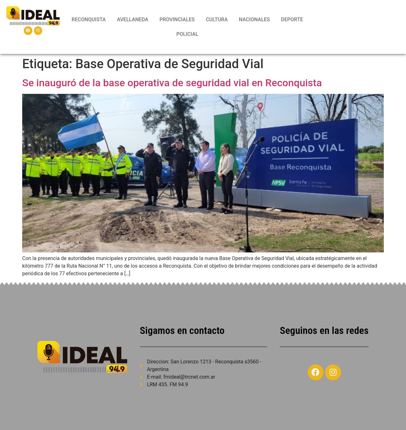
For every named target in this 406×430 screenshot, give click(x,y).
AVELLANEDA (132, 19)
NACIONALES (254, 19)
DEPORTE (292, 19)
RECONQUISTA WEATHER (357, 27)
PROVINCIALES (177, 19)
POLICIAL (187, 34)
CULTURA (217, 19)
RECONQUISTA (89, 19)
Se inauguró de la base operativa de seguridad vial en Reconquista (172, 83)
